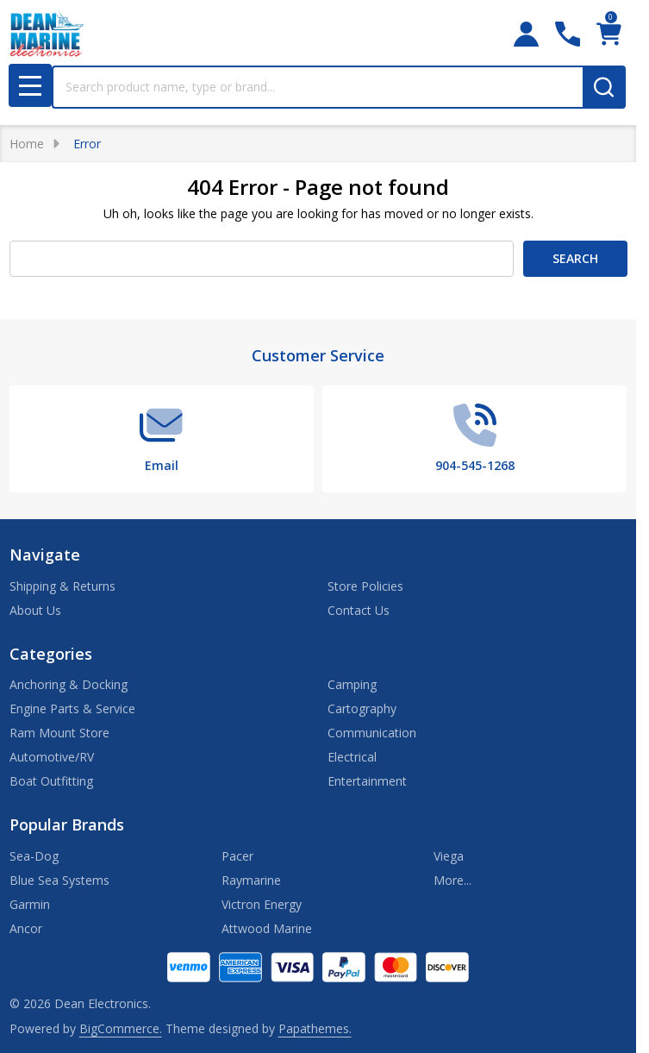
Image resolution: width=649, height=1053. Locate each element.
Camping (352, 684)
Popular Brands (66, 824)
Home (26, 143)
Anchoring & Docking (68, 684)
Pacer (237, 856)
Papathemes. (315, 1028)
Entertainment (367, 781)
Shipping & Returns (62, 586)
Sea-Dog (34, 856)
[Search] (604, 87)
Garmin (29, 904)
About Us (35, 610)
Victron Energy (262, 904)
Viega (449, 856)
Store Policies (365, 586)
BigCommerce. (120, 1028)
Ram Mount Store (59, 732)
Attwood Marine (267, 928)
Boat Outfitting (51, 781)
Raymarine (251, 880)
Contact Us (359, 610)
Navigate (44, 554)
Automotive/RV (51, 757)
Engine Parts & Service (72, 708)
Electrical (352, 757)
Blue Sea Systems (59, 880)
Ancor (25, 928)
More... (452, 880)
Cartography (362, 708)
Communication (372, 732)
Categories (50, 653)
